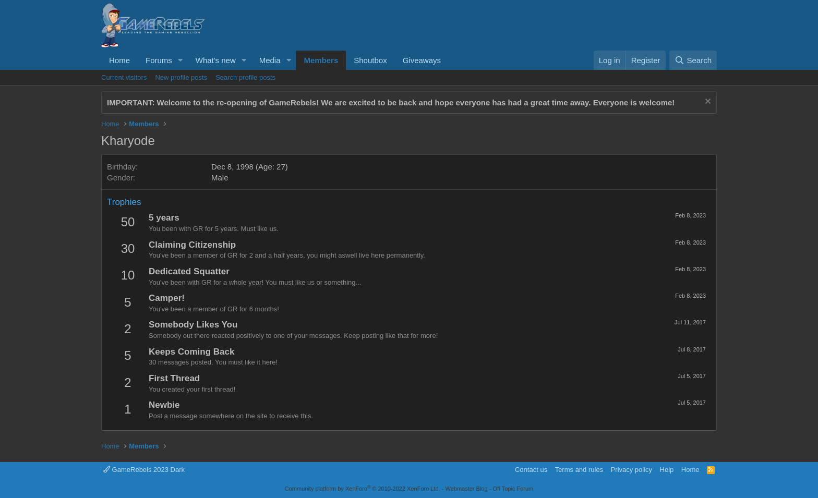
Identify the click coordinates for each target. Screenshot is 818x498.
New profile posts (181, 77)
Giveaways (422, 60)
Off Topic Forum (512, 488)
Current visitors (124, 77)
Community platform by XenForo (362, 488)
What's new (216, 60)
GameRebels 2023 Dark (144, 469)
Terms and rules (579, 469)
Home (119, 60)
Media (270, 60)
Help (667, 469)
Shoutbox (370, 60)
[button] (180, 60)
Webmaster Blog (466, 488)
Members (321, 60)
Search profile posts (245, 77)
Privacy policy (631, 469)
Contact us (531, 469)
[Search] (693, 60)
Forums (159, 60)
